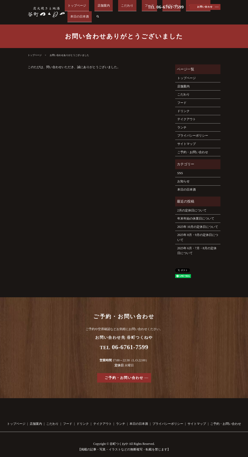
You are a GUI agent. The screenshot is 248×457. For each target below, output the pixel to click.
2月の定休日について (192, 205)
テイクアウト (179, 14)
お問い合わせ (205, 6)
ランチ (182, 122)
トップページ (87, 14)
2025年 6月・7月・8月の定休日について (197, 246)
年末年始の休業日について (195, 214)
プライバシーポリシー (192, 131)
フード (142, 14)
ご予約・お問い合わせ (192, 147)
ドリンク (158, 14)
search (218, 14)
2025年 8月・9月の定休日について (197, 233)
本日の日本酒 (203, 14)
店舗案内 (108, 14)
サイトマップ (186, 139)
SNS (180, 168)
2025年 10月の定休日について (197, 222)
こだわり (126, 14)
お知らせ (183, 176)
